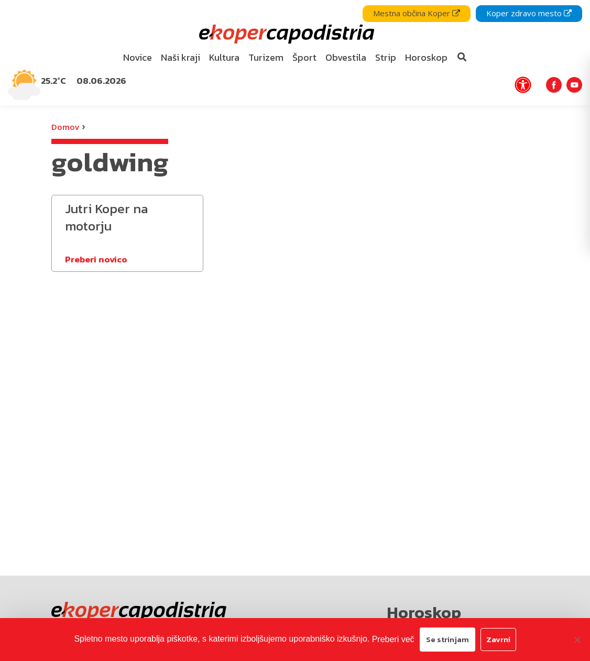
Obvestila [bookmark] (345, 57)
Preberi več (393, 639)
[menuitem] (138, 58)
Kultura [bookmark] (224, 57)
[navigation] (295, 52)
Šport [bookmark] (304, 57)
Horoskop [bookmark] (426, 57)
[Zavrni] (577, 639)
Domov (65, 127)
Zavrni (498, 639)
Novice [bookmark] (137, 57)
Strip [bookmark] (385, 57)
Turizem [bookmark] (265, 57)
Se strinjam (447, 639)
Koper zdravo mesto (529, 13)
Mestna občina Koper (416, 13)
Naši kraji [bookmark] (180, 57)
